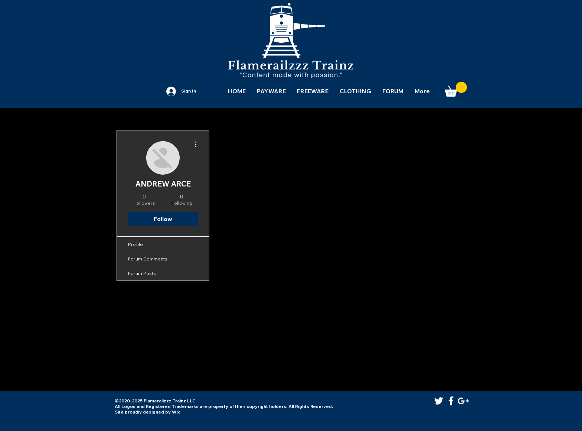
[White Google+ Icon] (463, 401)
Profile (135, 244)
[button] (456, 89)
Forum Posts (142, 273)
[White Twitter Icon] (439, 401)
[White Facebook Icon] (451, 401)
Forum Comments (147, 259)
